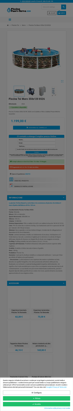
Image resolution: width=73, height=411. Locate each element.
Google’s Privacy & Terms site (56, 387)
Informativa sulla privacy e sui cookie (57, 408)
